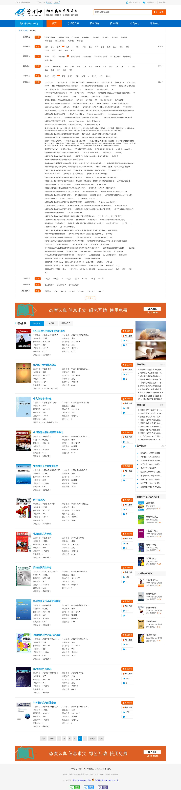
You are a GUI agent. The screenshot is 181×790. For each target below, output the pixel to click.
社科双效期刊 (119, 100)
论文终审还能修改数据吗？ (149, 386)
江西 (64, 70)
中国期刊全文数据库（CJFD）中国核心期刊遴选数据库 (63, 258)
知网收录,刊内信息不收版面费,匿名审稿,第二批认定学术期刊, (65, 188)
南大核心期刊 (127, 107)
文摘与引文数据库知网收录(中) (113, 248)
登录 (49, 2)
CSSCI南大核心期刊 (100, 57)
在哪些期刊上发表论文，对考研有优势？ (150, 373)
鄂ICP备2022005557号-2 (82, 780)
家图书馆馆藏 (80, 220)
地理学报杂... (152, 517)
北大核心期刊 (75, 57)
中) (111, 237)
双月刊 (70, 76)
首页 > (21, 31)
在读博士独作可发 (112, 223)
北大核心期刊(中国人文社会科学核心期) (118, 195)
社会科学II (85, 37)
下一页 (92, 739)
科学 (96, 47)
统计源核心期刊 (86, 251)
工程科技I (80, 41)
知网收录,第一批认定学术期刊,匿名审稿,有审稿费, (81, 117)
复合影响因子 (49, 285)
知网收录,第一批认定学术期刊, (55, 114)
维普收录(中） (107, 153)
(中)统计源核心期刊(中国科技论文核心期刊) (59, 237)
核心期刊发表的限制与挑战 (149, 376)
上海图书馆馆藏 (61, 82)
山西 (46, 70)
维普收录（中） (72, 251)
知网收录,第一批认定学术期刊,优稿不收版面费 (89, 170)
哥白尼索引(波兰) (102, 89)
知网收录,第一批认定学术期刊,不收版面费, (118, 117)
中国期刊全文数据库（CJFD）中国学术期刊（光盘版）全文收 (65, 265)
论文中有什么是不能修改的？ (150, 393)
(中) (118, 265)
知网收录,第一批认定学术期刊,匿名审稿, (58, 209)
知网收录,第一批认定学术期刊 (73, 174)
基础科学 (96, 37)
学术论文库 (73, 23)
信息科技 (115, 37)
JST (112, 89)
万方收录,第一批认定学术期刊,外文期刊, (113, 191)
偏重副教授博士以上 (121, 205)
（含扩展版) (131, 248)
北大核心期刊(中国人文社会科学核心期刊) (84, 82)
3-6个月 (68, 279)
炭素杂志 (150, 503)
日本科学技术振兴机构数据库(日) (56, 93)
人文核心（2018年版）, (67, 198)
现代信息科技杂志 (42, 669)
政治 (114, 47)
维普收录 (109, 262)
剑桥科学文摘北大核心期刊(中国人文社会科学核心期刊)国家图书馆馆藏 (69, 167)
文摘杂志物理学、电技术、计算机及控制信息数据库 (113, 167)
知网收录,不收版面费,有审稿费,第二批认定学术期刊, (86, 234)
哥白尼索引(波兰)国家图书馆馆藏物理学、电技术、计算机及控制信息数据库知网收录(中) (74, 163)
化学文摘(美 (49, 223)
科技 (84, 47)
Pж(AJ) (74, 96)
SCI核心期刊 (49, 60)
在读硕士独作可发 (51, 198)
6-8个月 (100, 279)
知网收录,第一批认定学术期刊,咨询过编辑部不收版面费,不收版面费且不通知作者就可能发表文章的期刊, (79, 181)
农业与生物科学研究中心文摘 (71, 89)
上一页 (52, 739)
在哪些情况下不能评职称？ (150, 399)
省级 (53, 57)
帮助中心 (154, 23)
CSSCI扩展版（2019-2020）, (88, 198)
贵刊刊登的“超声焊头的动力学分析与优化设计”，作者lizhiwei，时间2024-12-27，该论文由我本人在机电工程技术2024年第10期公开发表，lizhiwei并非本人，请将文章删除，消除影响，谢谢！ (150, 420)
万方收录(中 (82, 255)
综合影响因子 (61, 285)
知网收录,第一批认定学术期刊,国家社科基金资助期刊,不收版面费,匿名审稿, (70, 216)
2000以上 (100, 291)
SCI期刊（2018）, (96, 195)
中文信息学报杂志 (42, 398)
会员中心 (134, 23)
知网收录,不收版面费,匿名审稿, (55, 121)
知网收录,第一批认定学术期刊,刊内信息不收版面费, (62, 137)
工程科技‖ (105, 37)
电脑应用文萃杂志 (42, 533)
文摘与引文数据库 (62, 96)
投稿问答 (94, 23)
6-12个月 (56, 279)
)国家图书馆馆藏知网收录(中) (54, 213)
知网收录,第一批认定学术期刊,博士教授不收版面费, (92, 156)
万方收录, (76, 107)
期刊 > (27, 31)
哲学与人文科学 (63, 37)
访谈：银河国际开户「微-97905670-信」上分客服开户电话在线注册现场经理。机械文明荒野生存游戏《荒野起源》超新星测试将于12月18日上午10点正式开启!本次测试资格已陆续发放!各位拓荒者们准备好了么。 (150, 440)
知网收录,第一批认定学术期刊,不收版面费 (59, 220)
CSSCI (113, 86)
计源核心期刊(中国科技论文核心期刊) (112, 220)
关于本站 (74, 769)
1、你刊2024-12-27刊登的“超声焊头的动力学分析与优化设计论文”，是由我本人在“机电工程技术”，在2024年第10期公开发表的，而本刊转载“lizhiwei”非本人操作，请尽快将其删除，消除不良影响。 (150, 436)
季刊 (63, 76)
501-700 (63, 291)
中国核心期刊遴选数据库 (120, 103)
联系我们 (90, 769)
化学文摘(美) (54, 89)
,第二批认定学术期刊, (67, 227)
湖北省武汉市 (56, 66)
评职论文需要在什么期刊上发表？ (150, 370)
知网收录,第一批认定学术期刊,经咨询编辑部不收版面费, (101, 107)
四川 (58, 70)
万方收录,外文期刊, (123, 181)
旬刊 (83, 76)
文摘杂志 (106, 96)
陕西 (66, 66)
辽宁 (123, 66)
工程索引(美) (49, 96)
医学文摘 (80, 100)
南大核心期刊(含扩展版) (127, 86)
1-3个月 (47, 279)
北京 (116, 66)
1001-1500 (81, 291)
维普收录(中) (131, 82)
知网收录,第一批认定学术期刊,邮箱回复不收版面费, (62, 134)
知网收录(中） (102, 184)
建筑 (58, 47)
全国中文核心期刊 (103, 103)
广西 (90, 66)
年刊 (100, 76)
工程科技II (75, 37)
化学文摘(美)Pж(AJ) (93, 121)
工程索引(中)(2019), (114, 170)
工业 (90, 47)
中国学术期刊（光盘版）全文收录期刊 (57, 103)
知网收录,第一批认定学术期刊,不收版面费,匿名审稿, (62, 153)
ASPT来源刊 (91, 93)
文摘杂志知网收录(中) (92, 125)
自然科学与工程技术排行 (148, 497)
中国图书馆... (152, 531)
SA (71, 93)
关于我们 (162, 2)
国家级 (47, 57)
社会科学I (124, 37)
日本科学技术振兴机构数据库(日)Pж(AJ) (120, 163)
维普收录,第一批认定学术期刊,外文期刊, (58, 195)
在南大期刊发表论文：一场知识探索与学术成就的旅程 (150, 383)
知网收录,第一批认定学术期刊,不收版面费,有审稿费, (99, 137)
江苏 (104, 66)
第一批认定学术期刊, (80, 244)
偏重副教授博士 (90, 202)
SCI (96, 100)
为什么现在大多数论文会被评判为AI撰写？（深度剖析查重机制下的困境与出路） (150, 396)
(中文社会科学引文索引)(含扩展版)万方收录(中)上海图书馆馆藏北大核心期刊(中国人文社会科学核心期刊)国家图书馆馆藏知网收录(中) (89, 110)
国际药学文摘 (95, 96)
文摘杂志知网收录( (101, 237)
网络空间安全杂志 (42, 567)
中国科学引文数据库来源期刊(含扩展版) (65, 86)
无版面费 (48, 291)
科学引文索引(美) (106, 100)
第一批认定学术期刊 (96, 265)
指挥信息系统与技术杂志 (45, 466)
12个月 (92, 279)
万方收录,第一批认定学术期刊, (100, 244)
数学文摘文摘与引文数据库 (104, 149)
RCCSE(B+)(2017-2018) (105, 269)
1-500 (55, 291)
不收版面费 (109, 265)
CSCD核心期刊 (115, 57)
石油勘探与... (152, 559)
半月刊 (47, 76)
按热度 (51, 323)
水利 (66, 50)
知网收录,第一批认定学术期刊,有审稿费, (58, 156)
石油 (72, 50)
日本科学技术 (49, 244)
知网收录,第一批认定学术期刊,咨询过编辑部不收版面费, (63, 202)
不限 (37, 37)
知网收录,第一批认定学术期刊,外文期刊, (102, 188)
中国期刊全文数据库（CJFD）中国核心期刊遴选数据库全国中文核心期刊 (69, 262)
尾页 (101, 739)
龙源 (129, 269)
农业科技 (71, 41)
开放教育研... (152, 635)
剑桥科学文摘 (89, 89)
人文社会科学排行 (145, 573)
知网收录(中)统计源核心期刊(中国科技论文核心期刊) (85, 223)
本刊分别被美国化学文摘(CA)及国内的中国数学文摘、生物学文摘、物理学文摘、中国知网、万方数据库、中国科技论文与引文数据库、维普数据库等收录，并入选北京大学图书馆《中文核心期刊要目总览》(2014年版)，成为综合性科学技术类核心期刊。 (90, 129)
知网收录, (115, 156)
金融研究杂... (152, 621)
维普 (123, 269)
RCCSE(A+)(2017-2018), (52, 174)
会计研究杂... (152, 594)
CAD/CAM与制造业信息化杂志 (49, 331)
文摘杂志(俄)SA (66, 149)
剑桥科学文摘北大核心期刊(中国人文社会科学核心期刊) (63, 125)
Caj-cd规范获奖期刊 (109, 255)
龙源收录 (100, 262)
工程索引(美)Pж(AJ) (51, 149)
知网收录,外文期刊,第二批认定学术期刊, (58, 184)
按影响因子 (65, 323)
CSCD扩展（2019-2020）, (91, 153)
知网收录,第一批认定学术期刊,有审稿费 (58, 170)
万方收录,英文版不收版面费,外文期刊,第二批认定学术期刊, (64, 241)
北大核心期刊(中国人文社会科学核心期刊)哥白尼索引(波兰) (107, 241)
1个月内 (76, 279)
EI (134, 93)
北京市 (47, 66)
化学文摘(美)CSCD (81, 195)
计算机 (47, 50)
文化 (52, 47)
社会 (108, 47)
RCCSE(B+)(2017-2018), (52, 107)
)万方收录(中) (60, 223)
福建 (78, 66)
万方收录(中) (49, 82)
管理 (121, 47)
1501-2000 (90, 291)
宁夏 (52, 70)
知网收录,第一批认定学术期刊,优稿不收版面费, (101, 177)
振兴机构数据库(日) (63, 244)
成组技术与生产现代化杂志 (46, 635)
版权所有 (98, 769)
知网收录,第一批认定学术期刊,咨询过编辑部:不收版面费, (63, 177)
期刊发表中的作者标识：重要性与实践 (150, 379)
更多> (162, 364)
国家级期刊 (87, 57)
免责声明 (106, 769)
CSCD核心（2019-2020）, (53, 117)
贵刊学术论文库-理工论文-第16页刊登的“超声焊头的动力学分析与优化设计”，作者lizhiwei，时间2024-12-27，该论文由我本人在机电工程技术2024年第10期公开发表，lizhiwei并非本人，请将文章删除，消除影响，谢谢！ (150, 410)
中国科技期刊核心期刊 (92, 258)
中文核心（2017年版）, (76, 114)
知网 (117, 269)
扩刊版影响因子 (74, 285)
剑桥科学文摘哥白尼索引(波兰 (124, 209)
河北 (110, 66)
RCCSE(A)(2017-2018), (115, 114)
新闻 (102, 47)
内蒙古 (97, 66)
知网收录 (109, 234)
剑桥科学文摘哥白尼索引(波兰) (55, 234)
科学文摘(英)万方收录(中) (83, 149)
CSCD (47, 86)
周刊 (53, 76)
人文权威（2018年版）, (75, 213)
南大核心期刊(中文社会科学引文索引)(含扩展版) (114, 93)
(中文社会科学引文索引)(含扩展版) (109, 216)
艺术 (77, 47)
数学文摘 (89, 100)
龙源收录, (118, 153)
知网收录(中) (119, 82)
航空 (53, 50)
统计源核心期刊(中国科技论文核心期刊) (95, 86)
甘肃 (70, 70)
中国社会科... (152, 580)
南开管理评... (152, 608)
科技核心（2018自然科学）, (96, 114)
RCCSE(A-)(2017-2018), (76, 121)
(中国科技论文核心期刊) (102, 251)
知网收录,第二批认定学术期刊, (97, 174)
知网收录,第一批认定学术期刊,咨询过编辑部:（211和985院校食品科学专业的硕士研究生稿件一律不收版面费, (81, 230)
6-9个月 (84, 279)
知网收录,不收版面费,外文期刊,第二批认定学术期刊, (62, 191)
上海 (84, 66)
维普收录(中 (123, 255)
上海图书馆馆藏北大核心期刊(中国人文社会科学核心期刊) (64, 160)
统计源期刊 (127, 57)
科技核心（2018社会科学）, (108, 202)
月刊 (77, 76)
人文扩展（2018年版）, (124, 149)
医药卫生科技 (59, 41)
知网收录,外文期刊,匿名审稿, (84, 184)
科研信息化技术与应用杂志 (46, 601)
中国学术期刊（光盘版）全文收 (55, 269)
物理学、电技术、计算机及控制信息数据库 (59, 100)
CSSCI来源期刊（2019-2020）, (55, 205)
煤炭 (127, 47)
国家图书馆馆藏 (106, 82)
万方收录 (125, 223)
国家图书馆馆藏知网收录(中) (54, 251)
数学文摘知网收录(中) (90, 191)
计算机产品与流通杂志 (44, 702)
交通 (60, 50)
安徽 (72, 66)
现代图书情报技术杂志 (44, 365)
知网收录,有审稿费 (51, 227)
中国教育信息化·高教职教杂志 (48, 432)
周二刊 (108, 76)
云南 (133, 66)
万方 (46, 273)
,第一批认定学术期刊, (84, 237)
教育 (67, 47)
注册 (57, 2)
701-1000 (72, 291)
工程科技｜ (48, 41)
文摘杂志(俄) (83, 96)
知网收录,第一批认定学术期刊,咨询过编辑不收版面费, (92, 209)
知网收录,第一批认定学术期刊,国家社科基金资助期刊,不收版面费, (90, 205)
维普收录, (66, 107)
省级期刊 (62, 57)
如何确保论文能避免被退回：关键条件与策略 (150, 389)
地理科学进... (152, 545)
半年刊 (94, 76)
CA (46, 89)
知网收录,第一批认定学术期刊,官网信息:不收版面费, (99, 134)
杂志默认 (36, 323)
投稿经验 (114, 23)
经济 (46, 47)
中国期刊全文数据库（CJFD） (84, 103)
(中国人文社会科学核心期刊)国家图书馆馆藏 (59, 255)
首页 (54, 23)
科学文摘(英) (79, 93)
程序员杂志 (39, 500)
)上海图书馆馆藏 (94, 255)
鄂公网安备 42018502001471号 (106, 780)
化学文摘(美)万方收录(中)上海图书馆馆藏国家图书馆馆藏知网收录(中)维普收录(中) (72, 248)
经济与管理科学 (50, 37)
